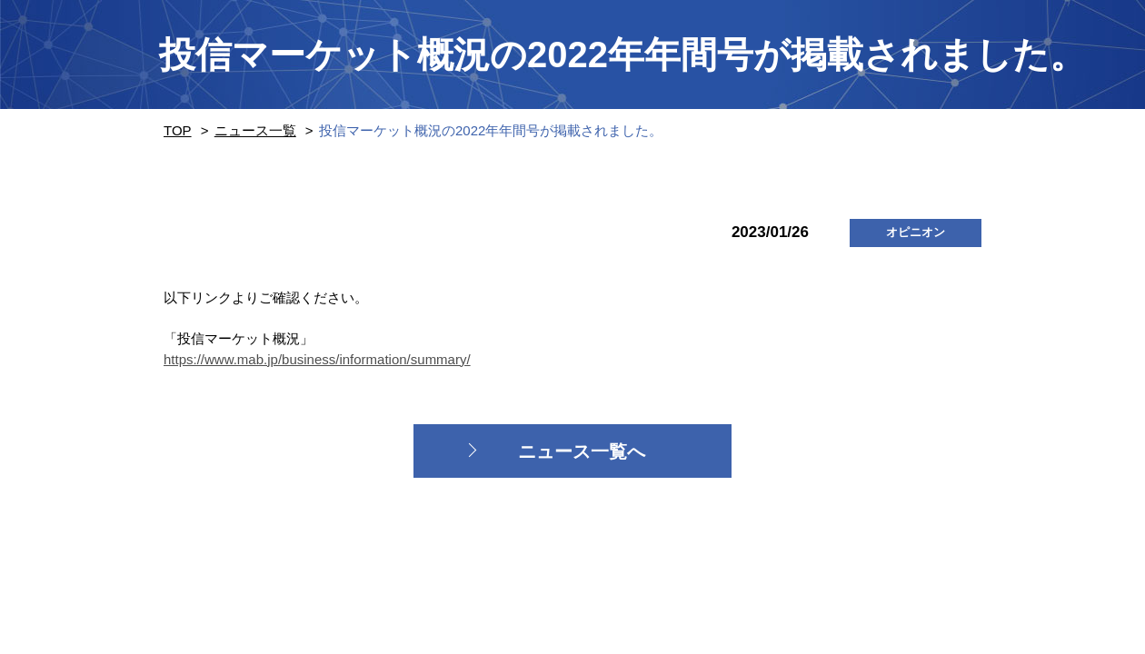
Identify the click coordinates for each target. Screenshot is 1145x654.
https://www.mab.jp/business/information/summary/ (317, 359)
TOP (178, 130)
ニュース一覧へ (581, 451)
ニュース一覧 (255, 130)
